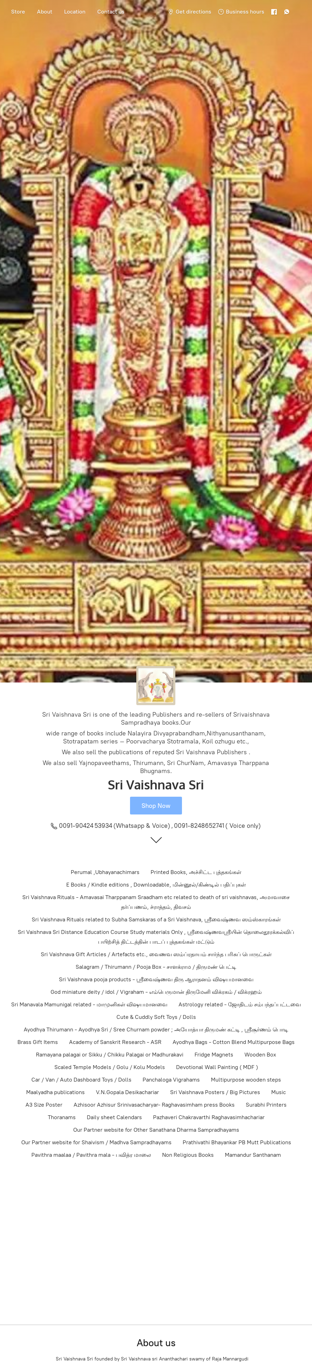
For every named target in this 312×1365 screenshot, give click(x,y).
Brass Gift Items (37, 1042)
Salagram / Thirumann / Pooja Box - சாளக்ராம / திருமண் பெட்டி (156, 967)
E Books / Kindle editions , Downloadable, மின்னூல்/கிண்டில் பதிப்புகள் (156, 884)
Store (18, 11)
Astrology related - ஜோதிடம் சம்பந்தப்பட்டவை (239, 1004)
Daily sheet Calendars (114, 1117)
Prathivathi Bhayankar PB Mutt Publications (237, 1142)
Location (74, 11)
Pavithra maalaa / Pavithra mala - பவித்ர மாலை (91, 1155)
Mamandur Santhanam (253, 1155)
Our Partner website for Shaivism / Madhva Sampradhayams (96, 1142)
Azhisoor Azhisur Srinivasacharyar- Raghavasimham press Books (154, 1104)
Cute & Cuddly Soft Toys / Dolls (156, 1017)
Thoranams (62, 1117)
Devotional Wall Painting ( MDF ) (217, 1067)
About (44, 11)
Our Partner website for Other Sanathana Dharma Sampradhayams (156, 1129)
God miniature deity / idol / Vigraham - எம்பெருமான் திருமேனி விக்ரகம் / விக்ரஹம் (156, 992)
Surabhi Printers (266, 1104)
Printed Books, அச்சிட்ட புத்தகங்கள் (196, 872)
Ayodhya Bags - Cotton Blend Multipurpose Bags (234, 1042)
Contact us (110, 11)
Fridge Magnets (214, 1054)
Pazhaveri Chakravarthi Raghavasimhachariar (209, 1117)
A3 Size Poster (43, 1104)
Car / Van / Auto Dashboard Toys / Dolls (81, 1079)
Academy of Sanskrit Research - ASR (115, 1042)
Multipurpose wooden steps (246, 1079)
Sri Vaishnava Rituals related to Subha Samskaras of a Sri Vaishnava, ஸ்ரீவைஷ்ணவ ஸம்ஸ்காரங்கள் (156, 919)
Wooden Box (260, 1054)
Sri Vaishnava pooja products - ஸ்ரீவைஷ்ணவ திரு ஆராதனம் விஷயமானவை (156, 979)
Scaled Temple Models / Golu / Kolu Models (109, 1067)
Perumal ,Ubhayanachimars (105, 872)
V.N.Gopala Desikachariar (127, 1092)
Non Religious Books (188, 1155)
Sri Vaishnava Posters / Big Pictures (215, 1092)
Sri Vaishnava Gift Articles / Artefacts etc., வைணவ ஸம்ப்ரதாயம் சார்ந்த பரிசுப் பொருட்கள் (156, 954)
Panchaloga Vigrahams (171, 1079)
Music (278, 1092)
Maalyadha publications (55, 1092)
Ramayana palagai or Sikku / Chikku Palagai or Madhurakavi (109, 1054)
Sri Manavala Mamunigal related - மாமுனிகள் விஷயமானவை (89, 1004)
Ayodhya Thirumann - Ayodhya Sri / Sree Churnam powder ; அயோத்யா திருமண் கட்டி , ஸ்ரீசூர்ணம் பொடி (156, 1029)
